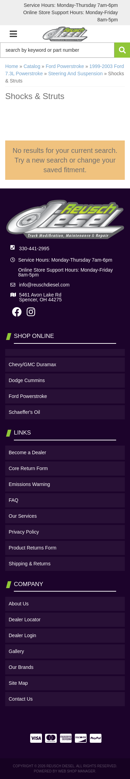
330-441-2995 (34, 248)
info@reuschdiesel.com (44, 284)
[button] (65, 50)
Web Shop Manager (76, 771)
